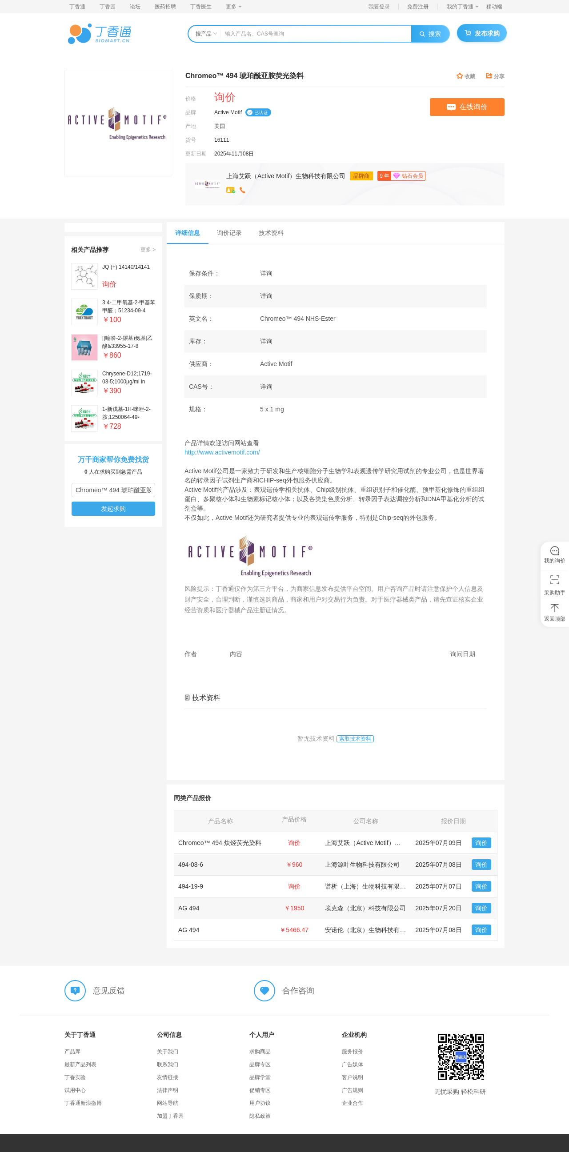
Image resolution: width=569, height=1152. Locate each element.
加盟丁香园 (170, 1116)
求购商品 (260, 1051)
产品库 (72, 1051)
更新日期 (196, 154)
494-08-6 (190, 864)
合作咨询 (298, 990)
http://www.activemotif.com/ (222, 452)
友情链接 (167, 1077)
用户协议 (260, 1103)
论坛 (135, 7)
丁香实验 (75, 1077)
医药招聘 (165, 7)
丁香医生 (201, 7)
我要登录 (379, 7)
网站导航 (167, 1103)
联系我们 (167, 1064)
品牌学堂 (260, 1077)
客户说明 (352, 1077)
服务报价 (352, 1051)
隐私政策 (260, 1116)
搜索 (430, 33)
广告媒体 (352, 1064)
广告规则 (352, 1090)
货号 (190, 140)
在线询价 (467, 107)
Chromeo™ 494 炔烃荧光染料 (219, 842)
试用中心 (75, 1090)
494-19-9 (190, 886)
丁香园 (108, 7)
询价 (481, 842)
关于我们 (167, 1051)
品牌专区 (260, 1064)
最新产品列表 (80, 1064)
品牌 (190, 112)
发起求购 (113, 508)
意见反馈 (109, 990)
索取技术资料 (355, 739)
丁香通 (77, 7)
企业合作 (352, 1103)
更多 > (148, 250)
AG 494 (188, 908)
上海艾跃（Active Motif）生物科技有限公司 (285, 175)
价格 (190, 99)
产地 (190, 126)
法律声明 (167, 1090)
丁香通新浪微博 (83, 1103)
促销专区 (260, 1090)
